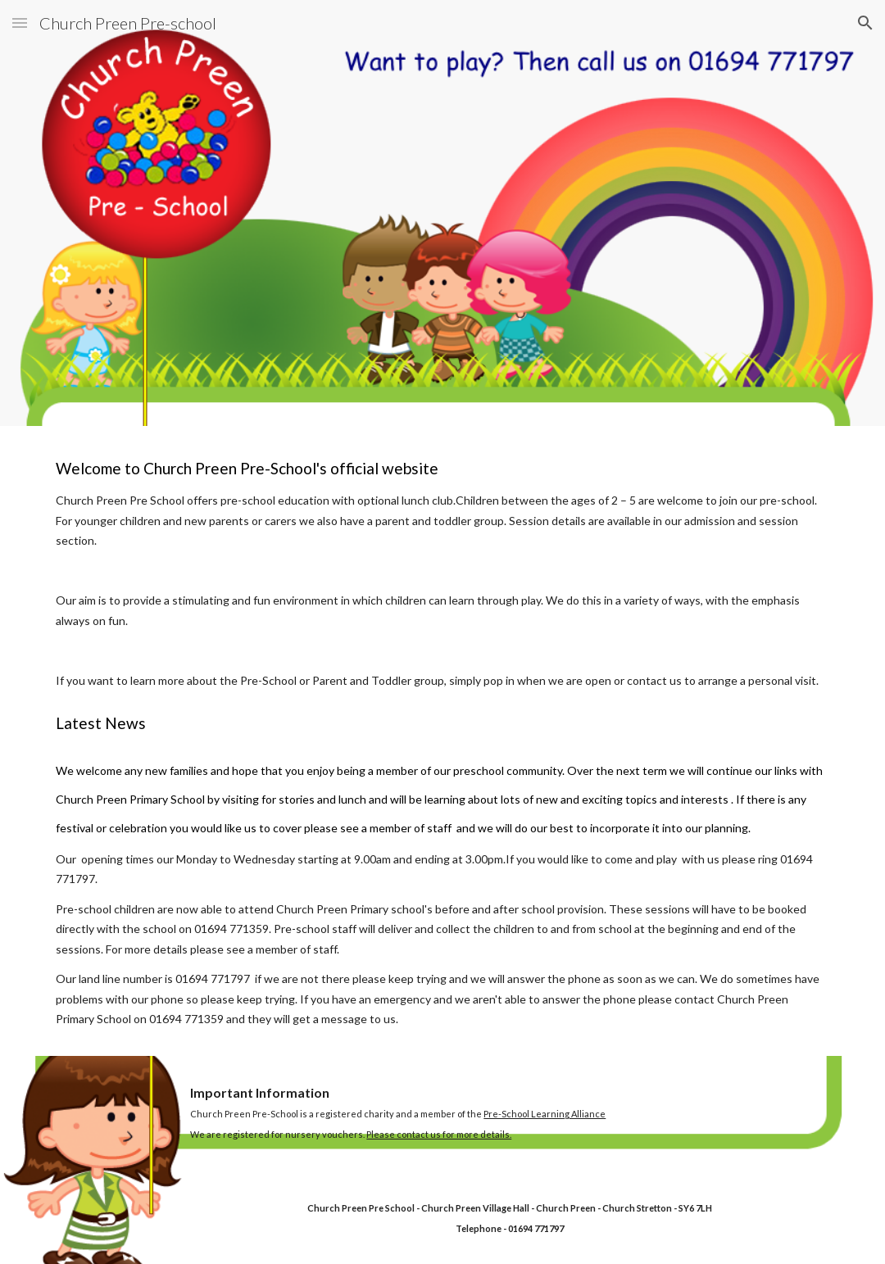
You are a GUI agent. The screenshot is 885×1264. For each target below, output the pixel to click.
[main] (442, 741)
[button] (19, 22)
